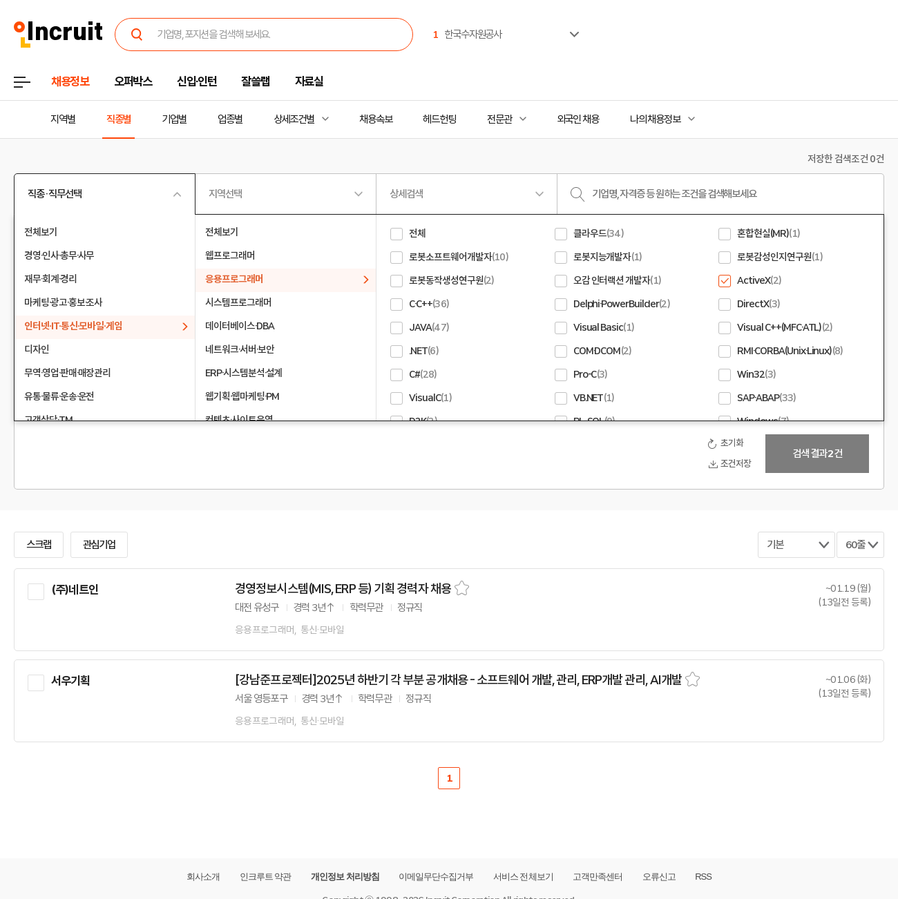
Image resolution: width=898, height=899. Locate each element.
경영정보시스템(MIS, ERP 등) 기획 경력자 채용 (343, 589)
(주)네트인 (74, 589)
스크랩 (38, 545)
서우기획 (70, 680)
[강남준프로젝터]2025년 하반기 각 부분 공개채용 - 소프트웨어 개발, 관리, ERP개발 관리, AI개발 (458, 680)
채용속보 (375, 119)
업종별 (230, 119)
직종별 (118, 119)
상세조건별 (294, 119)
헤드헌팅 (439, 119)
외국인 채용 (578, 119)
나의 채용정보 (655, 119)
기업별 (174, 119)
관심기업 (99, 545)
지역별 (62, 119)
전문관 (499, 119)
